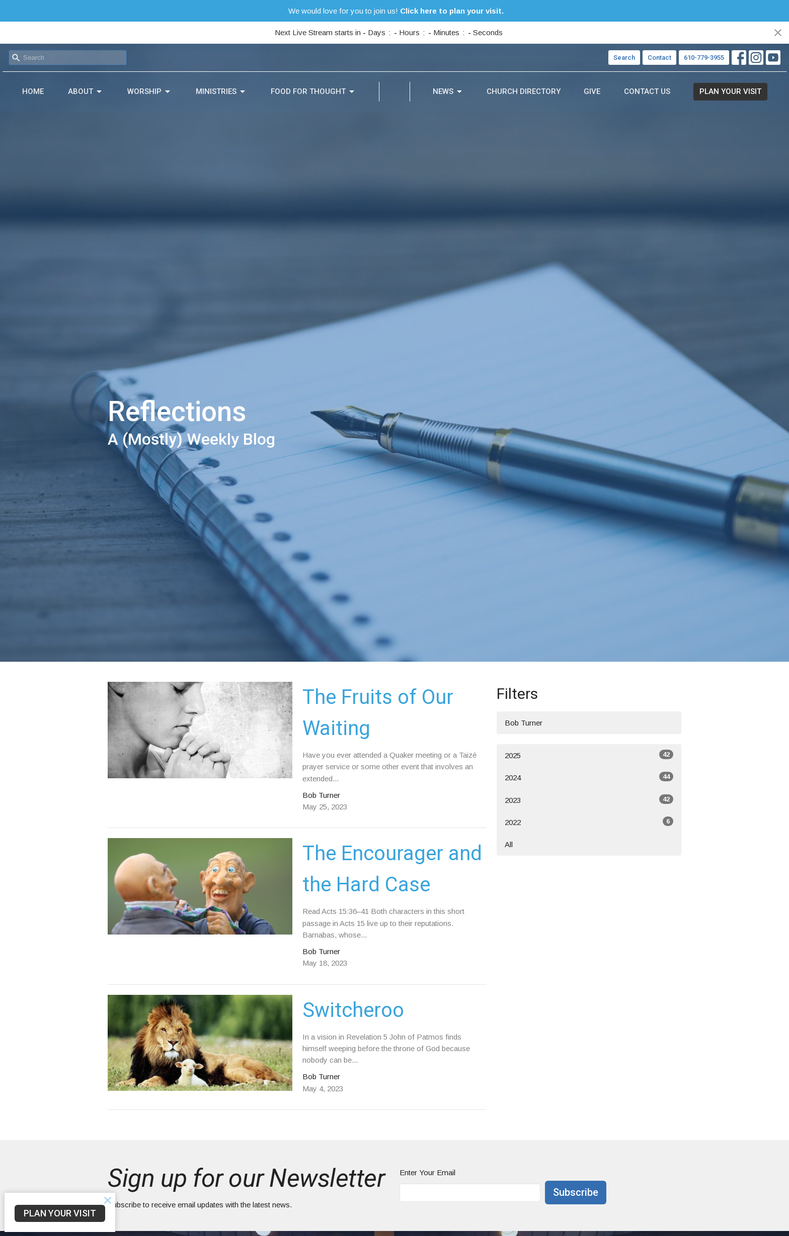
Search (624, 57)
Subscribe (575, 1192)
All (509, 844)
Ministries (168, 98)
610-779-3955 (704, 57)
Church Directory (576, 97)
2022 (589, 821)
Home (25, 97)
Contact (659, 57)
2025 (589, 755)
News (516, 98)
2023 (589, 799)
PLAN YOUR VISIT (738, 97)
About (63, 98)
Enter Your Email (427, 1172)
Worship (112, 98)
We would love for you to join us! (396, 11)
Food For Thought (245, 98)
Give (629, 97)
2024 (589, 777)
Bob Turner (523, 722)
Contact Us (670, 97)
